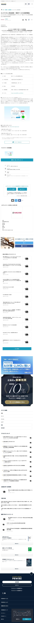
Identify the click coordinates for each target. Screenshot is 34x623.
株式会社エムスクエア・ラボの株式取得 (10, 325)
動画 (2, 425)
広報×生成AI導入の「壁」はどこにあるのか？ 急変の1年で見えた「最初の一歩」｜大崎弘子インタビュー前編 (16, 502)
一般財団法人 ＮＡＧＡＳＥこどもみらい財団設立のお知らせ (12, 272)
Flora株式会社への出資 (7, 294)
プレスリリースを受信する (16, 590)
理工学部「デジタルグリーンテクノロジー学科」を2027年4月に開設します (20, 518)
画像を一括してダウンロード (17, 160)
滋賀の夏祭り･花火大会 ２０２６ (9, 441)
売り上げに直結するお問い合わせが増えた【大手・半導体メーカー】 (20, 490)
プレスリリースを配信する (16, 588)
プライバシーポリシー (22, 611)
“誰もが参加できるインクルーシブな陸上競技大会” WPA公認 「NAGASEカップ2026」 (12, 303)
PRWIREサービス (4, 598)
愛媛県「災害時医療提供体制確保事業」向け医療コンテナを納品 (14, 475)
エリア (2, 422)
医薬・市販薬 (18, 169)
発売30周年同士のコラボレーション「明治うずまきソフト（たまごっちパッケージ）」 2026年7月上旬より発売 (15, 437)
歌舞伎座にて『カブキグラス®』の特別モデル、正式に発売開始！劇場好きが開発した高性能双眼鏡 (15, 447)
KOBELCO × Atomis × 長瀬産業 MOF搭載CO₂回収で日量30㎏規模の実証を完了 (12, 310)
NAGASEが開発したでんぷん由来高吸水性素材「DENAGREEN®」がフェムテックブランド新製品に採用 (12, 280)
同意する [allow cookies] (27, 619)
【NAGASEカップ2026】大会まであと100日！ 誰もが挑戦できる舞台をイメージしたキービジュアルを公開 (12, 265)
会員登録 (17, 582)
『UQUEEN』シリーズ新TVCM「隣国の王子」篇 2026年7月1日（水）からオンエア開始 (15, 471)
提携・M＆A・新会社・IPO (14, 166)
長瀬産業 (9, 9)
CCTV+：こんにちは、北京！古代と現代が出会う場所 (16, 523)
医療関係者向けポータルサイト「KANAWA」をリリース (12, 341)
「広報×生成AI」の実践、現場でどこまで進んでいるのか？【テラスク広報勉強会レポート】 (16, 509)
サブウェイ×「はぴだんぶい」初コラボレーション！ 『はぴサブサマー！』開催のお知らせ (14, 461)
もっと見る (17, 348)
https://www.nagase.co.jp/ (14, 126)
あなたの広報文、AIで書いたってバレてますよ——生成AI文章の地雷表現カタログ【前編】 (16, 505)
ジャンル (2, 419)
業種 (2, 413)
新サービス (8, 166)
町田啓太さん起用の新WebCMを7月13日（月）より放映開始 (14, 465)
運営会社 (2, 619)
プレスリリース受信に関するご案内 (22, 195)
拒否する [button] (17, 619)
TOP (3, 9)
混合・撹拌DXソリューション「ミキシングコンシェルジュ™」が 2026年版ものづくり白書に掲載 (12, 257)
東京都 (8, 172)
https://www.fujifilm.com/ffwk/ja (17, 93)
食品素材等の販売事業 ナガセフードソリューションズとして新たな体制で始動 (12, 318)
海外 (29, 3)
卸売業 (6, 9)
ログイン (22, 189)
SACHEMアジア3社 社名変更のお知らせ (10, 332)
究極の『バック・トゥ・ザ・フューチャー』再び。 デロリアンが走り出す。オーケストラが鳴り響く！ (15, 451)
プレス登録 (11, 189)
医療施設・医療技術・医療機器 (11, 169)
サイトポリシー (3, 613)
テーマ (2, 416)
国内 (26, 3)
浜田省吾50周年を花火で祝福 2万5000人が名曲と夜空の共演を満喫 (15, 456)
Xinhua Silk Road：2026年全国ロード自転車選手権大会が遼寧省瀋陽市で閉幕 (19, 529)
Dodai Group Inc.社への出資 (8, 287)
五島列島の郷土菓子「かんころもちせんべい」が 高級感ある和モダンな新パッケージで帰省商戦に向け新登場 (15, 480)
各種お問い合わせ (4, 605)
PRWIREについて (4, 602)
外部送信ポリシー (3, 616)
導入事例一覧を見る (11, 492)
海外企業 (2, 427)
